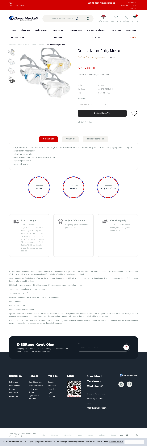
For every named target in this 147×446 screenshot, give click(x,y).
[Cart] (135, 18)
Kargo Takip (13, 396)
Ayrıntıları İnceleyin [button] (116, 442)
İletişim (133, 5)
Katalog (133, 8)
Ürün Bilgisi (48, 138)
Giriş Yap (51, 396)
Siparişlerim (52, 389)
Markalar (124, 5)
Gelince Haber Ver (102, 113)
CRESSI (101, 85)
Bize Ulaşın (13, 393)
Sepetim (51, 382)
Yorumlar (70, 138)
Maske (39, 188)
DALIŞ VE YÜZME (108, 188)
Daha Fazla (39, 186)
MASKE (73, 188)
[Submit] (126, 347)
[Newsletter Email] (103, 347)
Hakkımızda (132, 3)
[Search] (68, 18)
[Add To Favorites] (134, 113)
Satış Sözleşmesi (35, 382)
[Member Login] (126, 18)
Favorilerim (52, 385)
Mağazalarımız (14, 385)
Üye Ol (50, 393)
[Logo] (23, 18)
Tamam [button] (134, 442)
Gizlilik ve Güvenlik (36, 385)
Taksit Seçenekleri (95, 138)
